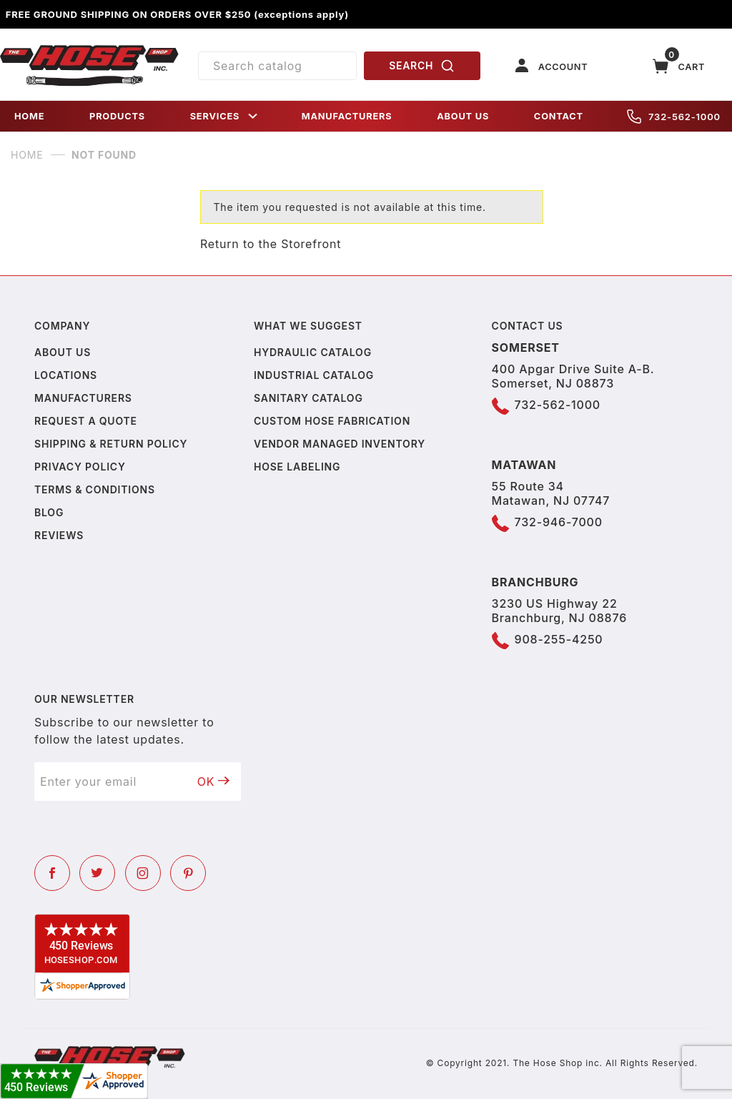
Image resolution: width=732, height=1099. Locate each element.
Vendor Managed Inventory (339, 444)
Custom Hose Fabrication (332, 421)
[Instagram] (143, 873)
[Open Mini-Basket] (679, 66)
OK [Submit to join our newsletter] (213, 781)
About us (62, 352)
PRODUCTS (117, 116)
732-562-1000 (674, 116)
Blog (49, 512)
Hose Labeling (297, 466)
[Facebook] (52, 873)
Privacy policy (80, 466)
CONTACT (558, 116)
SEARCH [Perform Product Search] (422, 66)
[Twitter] (97, 873)
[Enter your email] (110, 781)
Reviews (59, 535)
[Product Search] (277, 65)
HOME (29, 116)
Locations (65, 375)
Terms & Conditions (94, 489)
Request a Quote (85, 421)
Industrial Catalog (314, 375)
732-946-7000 (559, 522)
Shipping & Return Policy (110, 444)
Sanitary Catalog (308, 398)
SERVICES (225, 116)
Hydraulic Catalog (313, 352)
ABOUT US (463, 116)
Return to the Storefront (270, 244)
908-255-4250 (559, 639)
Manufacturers (83, 398)
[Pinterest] (188, 873)
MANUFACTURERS (347, 116)
